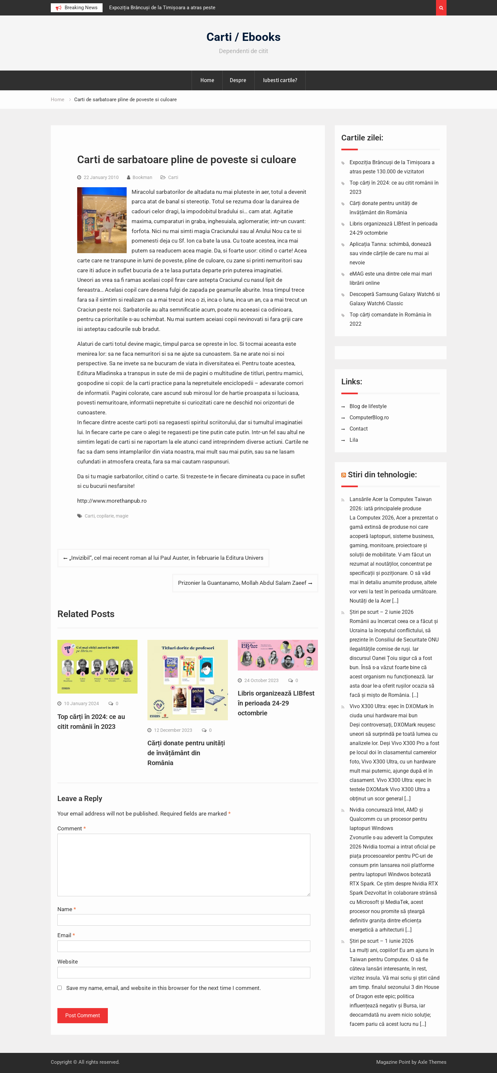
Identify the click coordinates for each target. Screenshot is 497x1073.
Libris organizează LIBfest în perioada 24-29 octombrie (276, 703)
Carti (173, 177)
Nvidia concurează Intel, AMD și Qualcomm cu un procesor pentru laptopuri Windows (388, 819)
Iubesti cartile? (280, 80)
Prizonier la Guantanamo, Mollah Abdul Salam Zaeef (242, 583)
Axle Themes (432, 1062)
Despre (238, 80)
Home (207, 80)
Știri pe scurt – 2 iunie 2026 (382, 612)
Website (67, 961)
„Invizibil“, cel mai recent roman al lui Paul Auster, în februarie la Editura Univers (166, 557)
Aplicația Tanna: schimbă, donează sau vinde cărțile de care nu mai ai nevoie (390, 253)
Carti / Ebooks (243, 37)
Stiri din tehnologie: (382, 474)
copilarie (105, 516)
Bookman (142, 177)
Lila (354, 440)
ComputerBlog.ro (369, 417)
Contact (359, 429)
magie (122, 516)
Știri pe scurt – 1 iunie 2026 (382, 941)
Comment (71, 828)
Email (66, 935)
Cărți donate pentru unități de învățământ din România (186, 753)
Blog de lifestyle (368, 406)
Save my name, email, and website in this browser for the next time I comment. (163, 988)
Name (66, 909)
